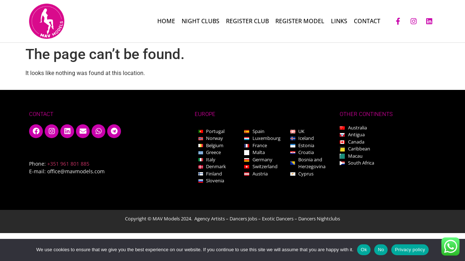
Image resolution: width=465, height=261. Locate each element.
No (381, 249)
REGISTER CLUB (247, 21)
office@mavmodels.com (76, 171)
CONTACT (367, 21)
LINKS (339, 21)
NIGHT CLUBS (200, 21)
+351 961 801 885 (68, 163)
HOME (166, 21)
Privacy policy (410, 249)
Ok (364, 249)
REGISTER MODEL (299, 21)
